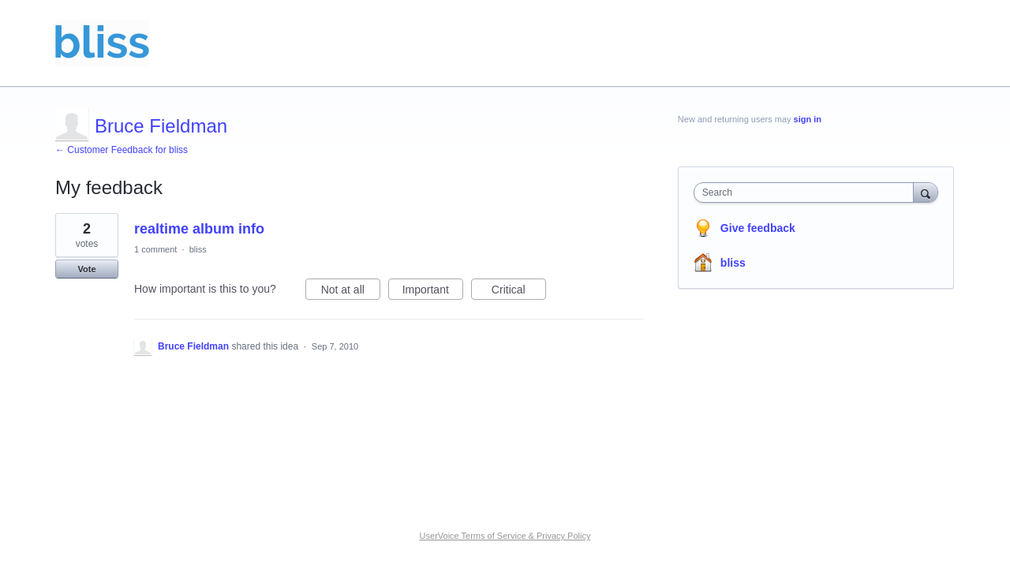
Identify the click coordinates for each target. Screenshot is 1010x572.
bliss (198, 249)
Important (432, 292)
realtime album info (199, 229)
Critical (519, 292)
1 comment (155, 249)
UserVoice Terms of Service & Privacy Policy (505, 535)
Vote (86, 269)
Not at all (350, 292)
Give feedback (757, 228)
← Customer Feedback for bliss (121, 149)
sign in (807, 119)
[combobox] (807, 192)
